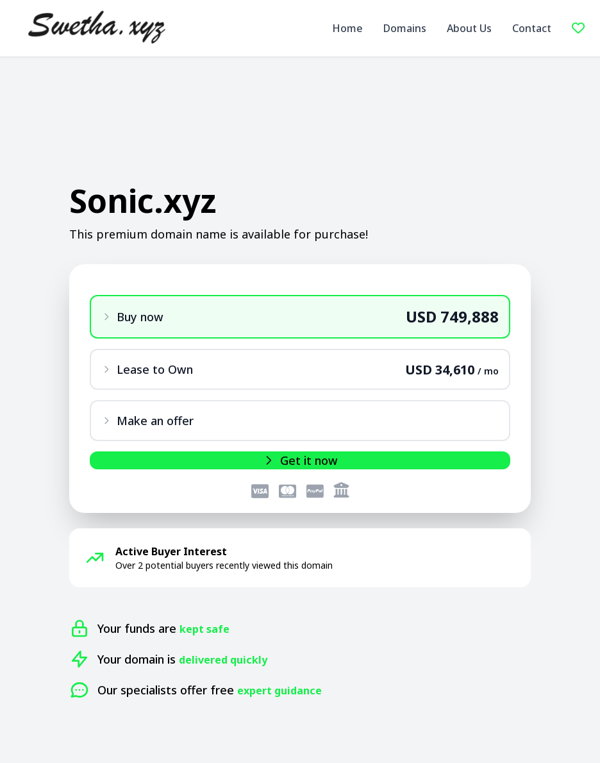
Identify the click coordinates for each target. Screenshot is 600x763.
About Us (469, 28)
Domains (404, 28)
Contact (531, 28)
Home (347, 28)
